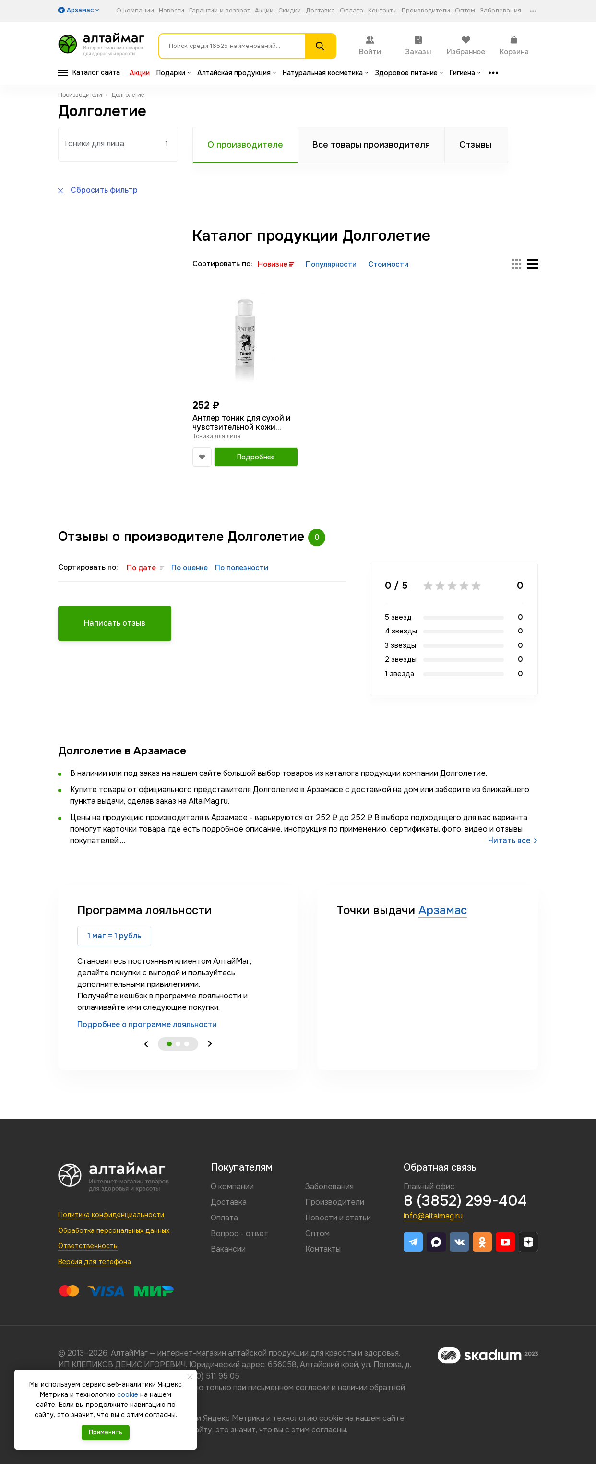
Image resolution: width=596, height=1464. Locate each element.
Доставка (320, 10)
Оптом (465, 10)
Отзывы (475, 145)
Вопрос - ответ (239, 1234)
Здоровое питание (409, 73)
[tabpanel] (178, 966)
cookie (331, 1418)
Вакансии (228, 1249)
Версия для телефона (94, 1261)
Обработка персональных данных (113, 1230)
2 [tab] (178, 1044)
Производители (426, 10)
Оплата (351, 10)
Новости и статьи (338, 1218)
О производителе (245, 145)
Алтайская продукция (236, 73)
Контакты (382, 10)
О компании (135, 10)
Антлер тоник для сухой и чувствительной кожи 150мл (241, 422)
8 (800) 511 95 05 (208, 1376)
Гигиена (465, 73)
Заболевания (500, 10)
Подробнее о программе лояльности (147, 1024)
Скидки (289, 10)
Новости (171, 10)
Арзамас (442, 910)
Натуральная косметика (325, 73)
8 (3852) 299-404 (465, 1201)
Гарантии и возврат (219, 10)
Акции (264, 10)
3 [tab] (186, 1044)
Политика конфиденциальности (111, 1214)
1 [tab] (169, 1044)
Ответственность (88, 1245)
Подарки (173, 73)
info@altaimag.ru (433, 1216)
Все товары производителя (371, 145)
